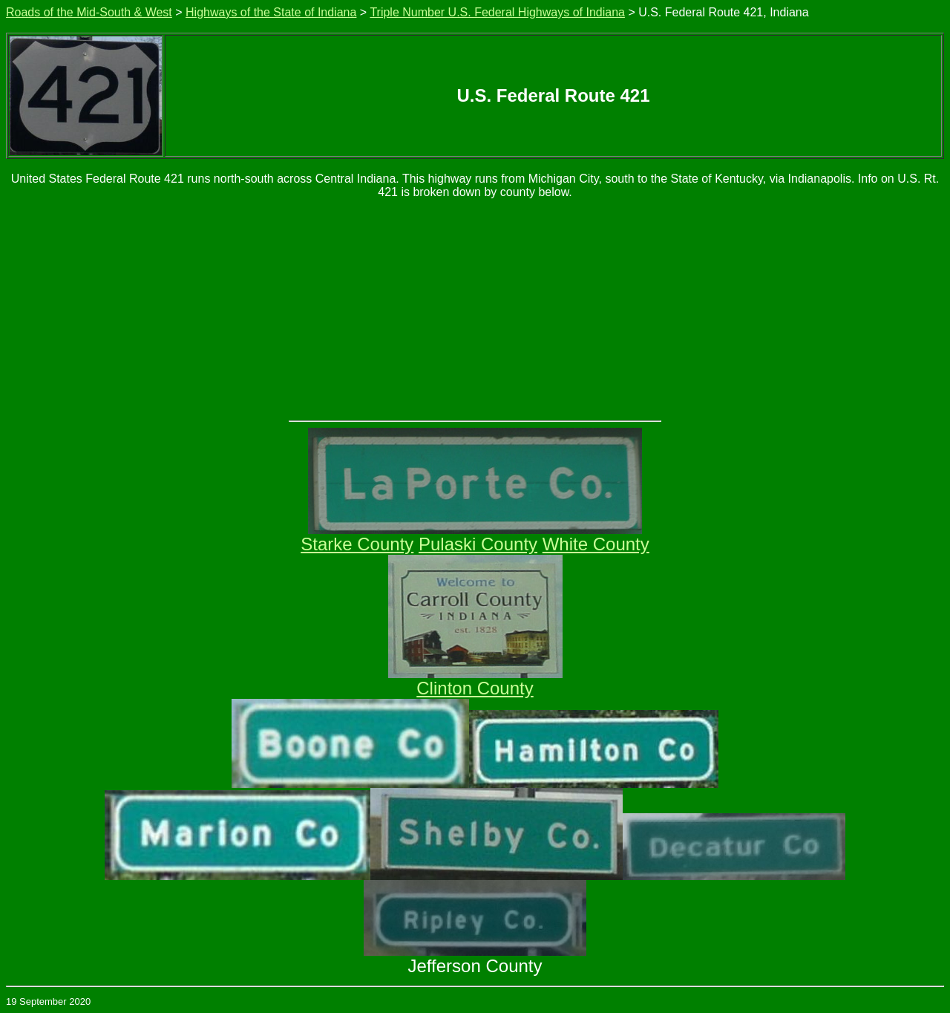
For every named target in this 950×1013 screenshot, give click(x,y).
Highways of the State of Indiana (271, 12)
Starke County (357, 544)
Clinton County (474, 688)
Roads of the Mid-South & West (89, 12)
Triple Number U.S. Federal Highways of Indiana (497, 12)
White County (596, 544)
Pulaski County (478, 544)
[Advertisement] (475, 309)
